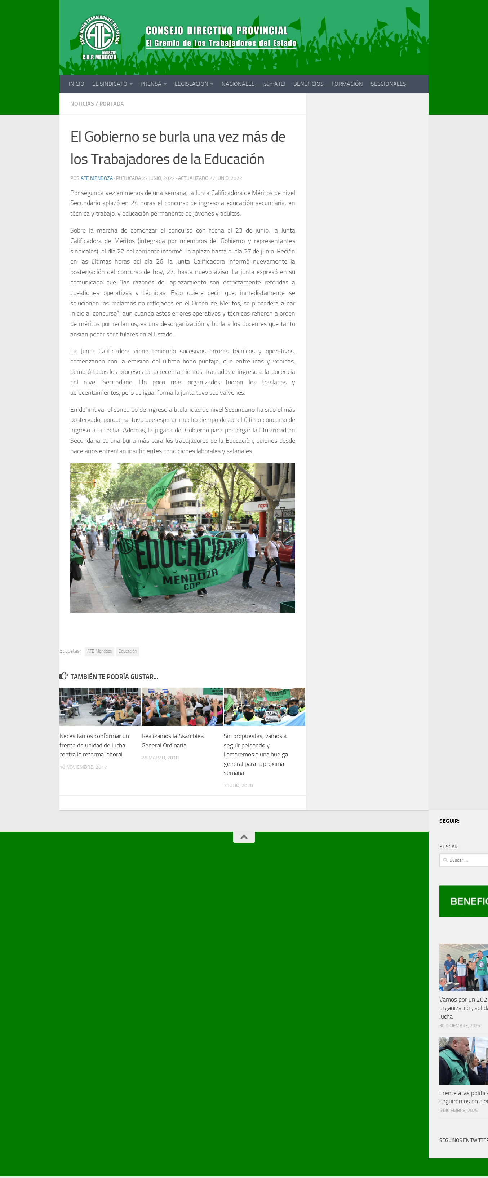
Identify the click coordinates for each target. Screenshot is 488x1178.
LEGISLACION (191, 83)
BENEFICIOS (308, 83)
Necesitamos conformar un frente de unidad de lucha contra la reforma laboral (94, 745)
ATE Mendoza (97, 178)
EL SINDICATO (109, 83)
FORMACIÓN (347, 83)
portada (111, 103)
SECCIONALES (388, 83)
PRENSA (151, 83)
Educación (128, 651)
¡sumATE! (274, 83)
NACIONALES (238, 83)
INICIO (76, 83)
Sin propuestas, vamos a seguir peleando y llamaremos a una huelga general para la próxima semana (256, 754)
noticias (82, 103)
